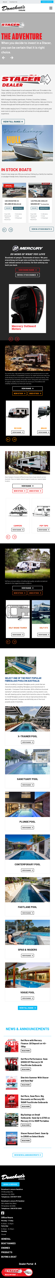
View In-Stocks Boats (42, 229)
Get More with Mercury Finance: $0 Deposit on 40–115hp (33, 1043)
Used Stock (35, 393)
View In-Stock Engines (27, 275)
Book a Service (10, 1184)
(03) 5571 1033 (16, 1197)
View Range (27, 388)
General (6, 1238)
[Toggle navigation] (50, 8)
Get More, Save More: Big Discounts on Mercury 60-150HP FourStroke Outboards (34, 1099)
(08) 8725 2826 (16, 1208)
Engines (5, 1247)
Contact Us (13, 2)
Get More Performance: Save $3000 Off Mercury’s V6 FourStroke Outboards (34, 1062)
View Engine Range (28, 270)
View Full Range (13, 121)
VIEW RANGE (17, 432)
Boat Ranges (8, 1243)
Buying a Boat (9, 1256)
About (5, 2)
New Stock (19, 393)
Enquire (8, 208)
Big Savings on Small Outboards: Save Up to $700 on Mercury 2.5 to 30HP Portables (35, 1117)
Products (6, 1252)
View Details (18, 208)
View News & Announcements (27, 1155)
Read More (26, 1051)
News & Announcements (27, 1029)
